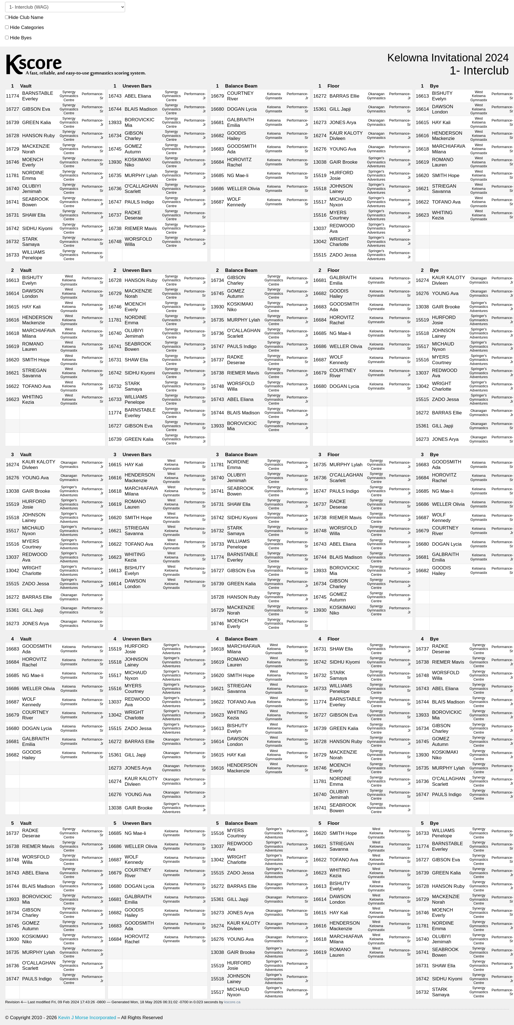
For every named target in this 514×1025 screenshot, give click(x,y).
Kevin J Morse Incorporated (87, 1017)
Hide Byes (18, 37)
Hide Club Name (24, 17)
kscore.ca (232, 1002)
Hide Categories (24, 27)
